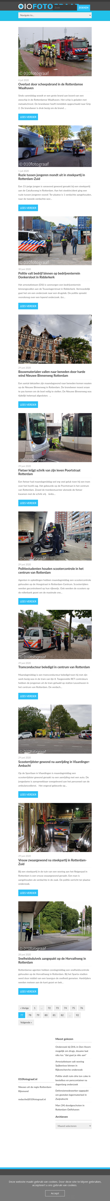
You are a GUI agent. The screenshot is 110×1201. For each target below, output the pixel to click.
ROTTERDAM (73, 1146)
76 (81, 1007)
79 (38, 1015)
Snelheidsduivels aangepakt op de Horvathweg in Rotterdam (52, 960)
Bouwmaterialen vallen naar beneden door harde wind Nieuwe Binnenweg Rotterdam (51, 373)
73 (57, 1007)
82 (62, 1015)
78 (29, 1015)
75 (73, 1007)
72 (49, 1007)
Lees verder (28, 116)
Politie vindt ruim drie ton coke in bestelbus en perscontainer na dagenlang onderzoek (72, 1080)
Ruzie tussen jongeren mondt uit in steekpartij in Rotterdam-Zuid (51, 177)
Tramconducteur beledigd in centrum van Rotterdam (54, 667)
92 (77, 1015)
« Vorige (24, 1007)
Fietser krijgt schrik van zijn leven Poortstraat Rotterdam (49, 472)
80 (46, 1015)
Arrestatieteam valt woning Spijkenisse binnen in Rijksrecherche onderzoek (69, 1065)
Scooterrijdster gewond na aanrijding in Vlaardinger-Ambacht (54, 763)
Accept (55, 1193)
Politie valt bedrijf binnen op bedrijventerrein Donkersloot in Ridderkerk (49, 275)
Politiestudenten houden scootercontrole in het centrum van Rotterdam (51, 570)
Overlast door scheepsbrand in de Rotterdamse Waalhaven (50, 86)
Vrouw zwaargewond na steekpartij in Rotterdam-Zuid (52, 862)
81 (54, 1015)
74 (65, 1007)
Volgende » (26, 1022)
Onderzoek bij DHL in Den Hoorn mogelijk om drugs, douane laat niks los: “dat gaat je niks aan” (73, 1051)
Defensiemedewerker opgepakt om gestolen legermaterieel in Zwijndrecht (72, 1094)
